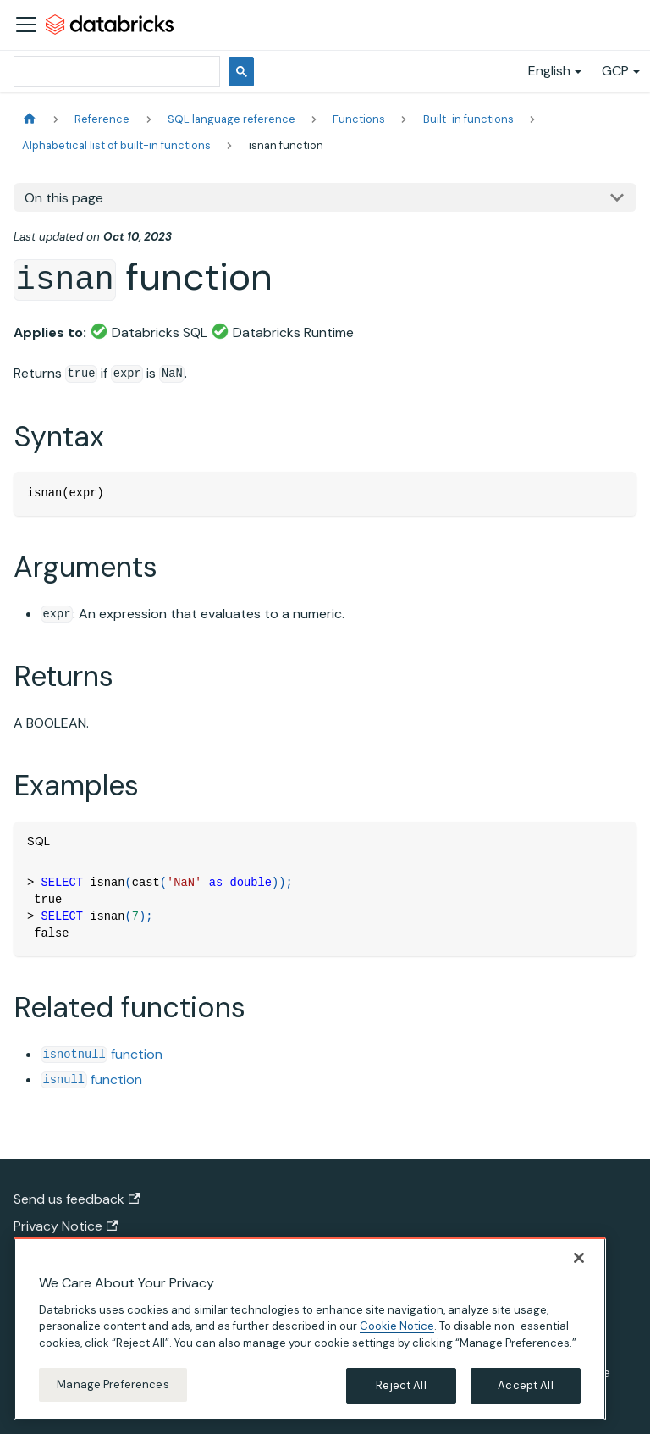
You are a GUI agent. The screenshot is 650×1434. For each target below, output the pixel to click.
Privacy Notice (66, 1226)
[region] (310, 1333)
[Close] (579, 1262)
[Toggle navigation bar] (26, 24)
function (101, 1054)
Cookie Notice (397, 1331)
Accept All (525, 1390)
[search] (115, 71)
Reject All (401, 1390)
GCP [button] (615, 71)
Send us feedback (77, 1199)
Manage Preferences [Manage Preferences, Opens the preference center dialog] (112, 1389)
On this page (64, 198)
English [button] (549, 71)
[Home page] (30, 119)
